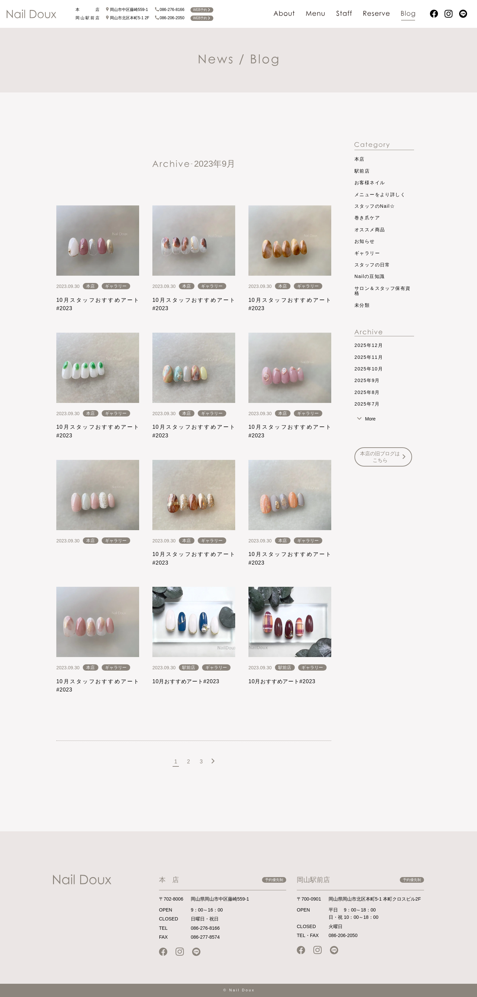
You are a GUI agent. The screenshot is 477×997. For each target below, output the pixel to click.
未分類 (362, 305)
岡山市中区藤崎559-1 (126, 9)
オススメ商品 (369, 229)
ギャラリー (116, 286)
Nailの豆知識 (369, 276)
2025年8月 (367, 392)
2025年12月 (368, 345)
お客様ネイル (369, 182)
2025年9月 (367, 380)
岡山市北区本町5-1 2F (127, 18)
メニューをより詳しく (379, 194)
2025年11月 (368, 357)
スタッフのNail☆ (374, 206)
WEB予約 (202, 10)
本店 (90, 286)
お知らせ (364, 241)
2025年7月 (367, 404)
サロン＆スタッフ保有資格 (382, 291)
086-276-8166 (170, 9)
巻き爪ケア (367, 217)
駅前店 (188, 667)
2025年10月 (368, 368)
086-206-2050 (170, 18)
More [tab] (370, 418)
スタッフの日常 (372, 264)
